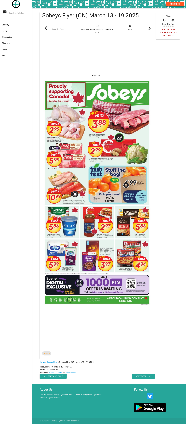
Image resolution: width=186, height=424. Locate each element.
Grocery (5, 25)
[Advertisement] (97, 53)
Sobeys (47, 353)
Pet (3, 55)
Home (4, 31)
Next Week (143, 376)
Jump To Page (58, 29)
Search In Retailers (17, 13)
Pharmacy (6, 43)
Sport (4, 49)
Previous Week (53, 376)
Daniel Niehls (70, 372)
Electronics (7, 37)
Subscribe (175, 4)
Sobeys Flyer (52, 362)
